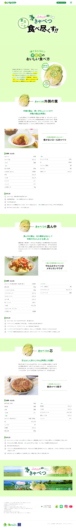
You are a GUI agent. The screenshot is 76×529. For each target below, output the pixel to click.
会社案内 (53, 523)
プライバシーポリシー (67, 523)
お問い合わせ (59, 523)
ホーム (49, 523)
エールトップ (61, 2)
